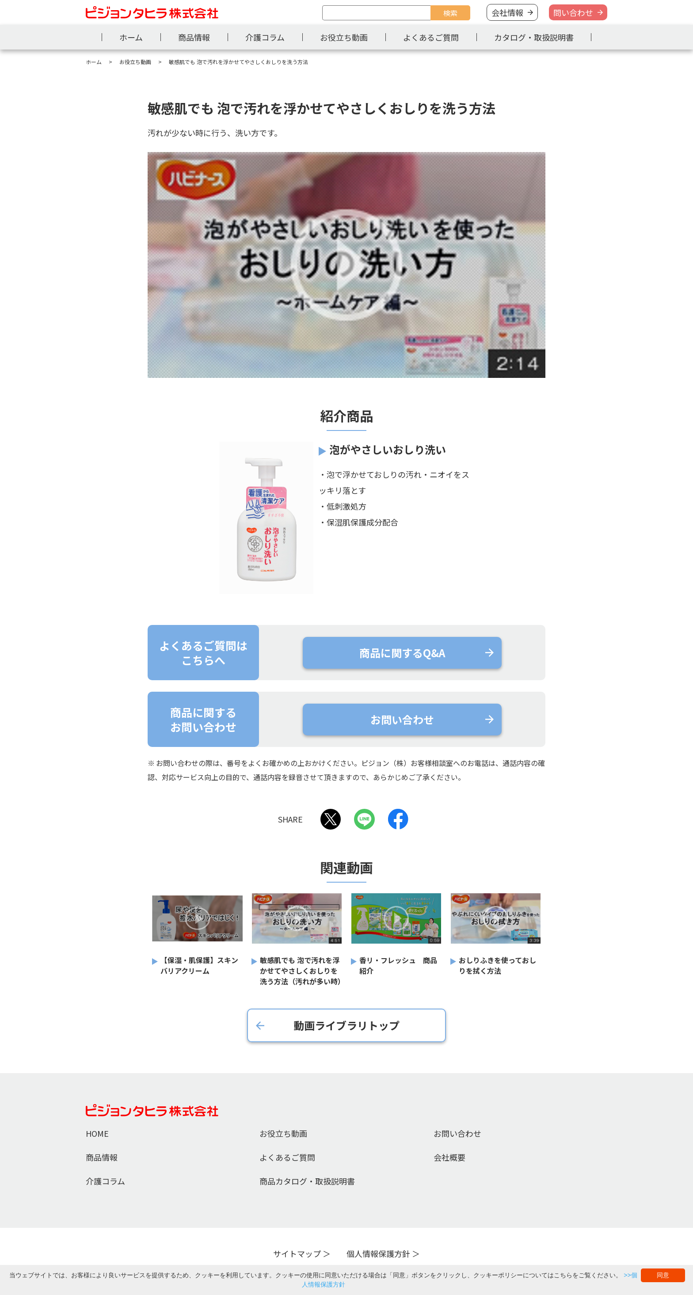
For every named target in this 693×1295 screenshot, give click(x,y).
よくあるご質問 (431, 37)
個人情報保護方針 (378, 1253)
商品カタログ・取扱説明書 (307, 1181)
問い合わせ (573, 12)
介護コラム (265, 37)
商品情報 (194, 37)
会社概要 (449, 1157)
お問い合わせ (457, 1133)
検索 (450, 13)
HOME (97, 1133)
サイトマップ (297, 1253)
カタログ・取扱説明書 (534, 37)
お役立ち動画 (344, 37)
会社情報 (507, 12)
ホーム (131, 37)
